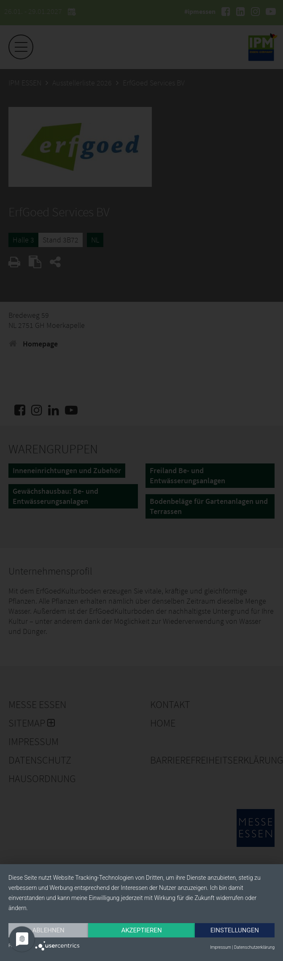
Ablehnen (48, 930)
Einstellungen (234, 930)
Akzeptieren (141, 930)
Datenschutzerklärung (254, 947)
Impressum (220, 947)
